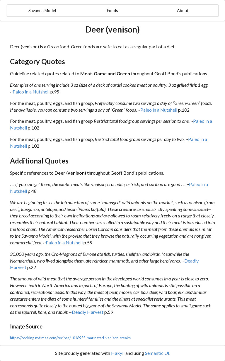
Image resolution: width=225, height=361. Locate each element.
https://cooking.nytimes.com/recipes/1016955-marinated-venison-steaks (70, 338)
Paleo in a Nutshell (31, 91)
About (183, 10)
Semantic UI (157, 353)
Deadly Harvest (87, 312)
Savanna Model (42, 10)
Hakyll (118, 353)
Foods (112, 10)
